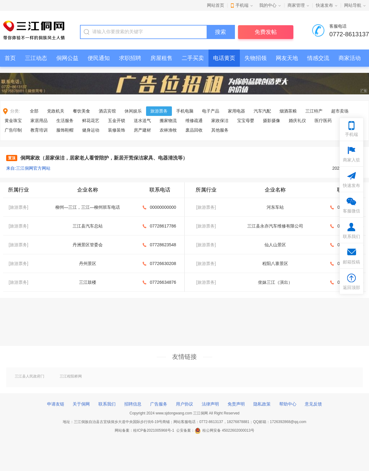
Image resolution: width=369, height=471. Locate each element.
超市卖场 (339, 111)
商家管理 (296, 5)
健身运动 (90, 130)
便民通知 (99, 58)
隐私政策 (262, 404)
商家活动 (350, 58)
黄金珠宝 (13, 120)
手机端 (242, 5)
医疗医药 (323, 120)
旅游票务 (159, 111)
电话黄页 (224, 58)
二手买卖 (193, 58)
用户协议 (184, 404)
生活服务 (64, 120)
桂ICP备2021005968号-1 (153, 430)
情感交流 (318, 58)
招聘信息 (132, 404)
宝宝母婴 (245, 120)
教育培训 (39, 130)
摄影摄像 (271, 120)
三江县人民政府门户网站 (29, 376)
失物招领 (255, 58)
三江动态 (36, 58)
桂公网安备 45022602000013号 (224, 430)
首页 (10, 58)
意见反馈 (313, 404)
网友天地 (287, 58)
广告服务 (158, 404)
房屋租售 (161, 58)
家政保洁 (219, 120)
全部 (34, 111)
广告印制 (13, 130)
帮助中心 (287, 404)
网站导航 (352, 5)
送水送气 (142, 120)
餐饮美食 (81, 111)
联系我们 (107, 404)
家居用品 (39, 120)
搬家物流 (168, 120)
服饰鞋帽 (64, 130)
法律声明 (210, 404)
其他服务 (219, 130)
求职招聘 (130, 58)
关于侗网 (81, 404)
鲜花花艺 (90, 120)
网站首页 (215, 5)
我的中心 (267, 5)
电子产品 (210, 111)
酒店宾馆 (107, 111)
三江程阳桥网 (71, 376)
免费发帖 (266, 32)
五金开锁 (116, 120)
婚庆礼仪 (297, 120)
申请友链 (55, 404)
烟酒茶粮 (288, 111)
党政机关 (55, 111)
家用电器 (236, 111)
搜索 (220, 32)
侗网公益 (67, 58)
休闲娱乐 (133, 111)
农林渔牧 (168, 130)
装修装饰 (116, 130)
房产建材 (142, 130)
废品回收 (194, 130)
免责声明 (236, 404)
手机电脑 (184, 111)
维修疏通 (194, 120)
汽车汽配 (262, 111)
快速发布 (324, 5)
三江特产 (314, 111)
